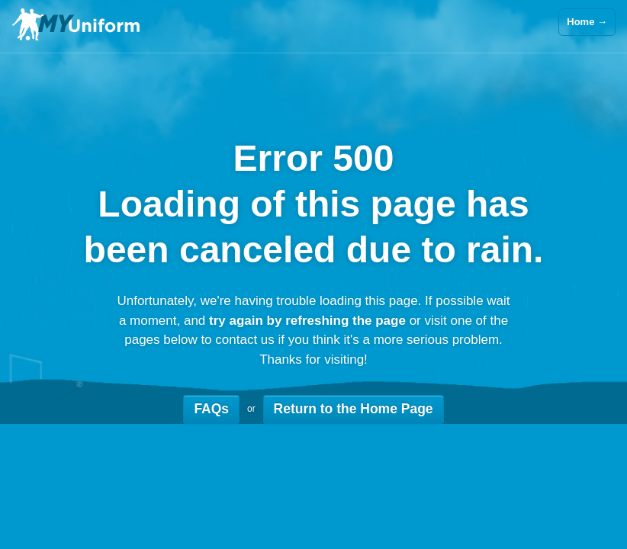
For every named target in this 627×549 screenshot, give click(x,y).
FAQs (211, 408)
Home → (587, 21)
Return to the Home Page (353, 408)
